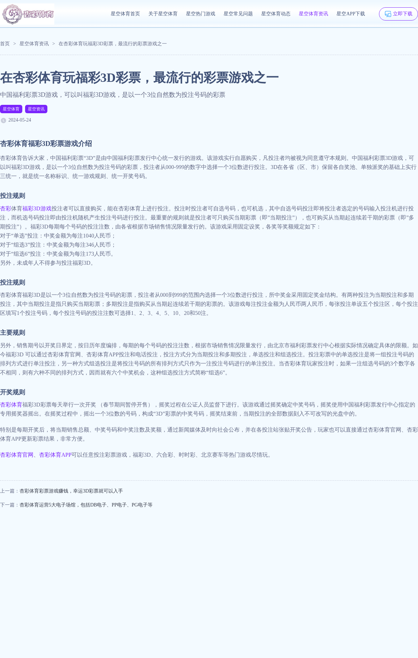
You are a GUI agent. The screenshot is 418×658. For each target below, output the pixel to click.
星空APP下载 (350, 13)
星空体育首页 (125, 13)
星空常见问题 (238, 13)
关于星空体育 (163, 13)
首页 (5, 43)
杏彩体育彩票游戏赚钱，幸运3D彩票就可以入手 (71, 491)
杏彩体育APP (55, 455)
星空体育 (11, 109)
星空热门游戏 (200, 13)
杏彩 (5, 208)
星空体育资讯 (313, 13)
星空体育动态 (276, 13)
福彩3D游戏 (37, 208)
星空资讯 (36, 109)
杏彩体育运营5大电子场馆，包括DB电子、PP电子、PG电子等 (86, 505)
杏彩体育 (11, 405)
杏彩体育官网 (16, 455)
